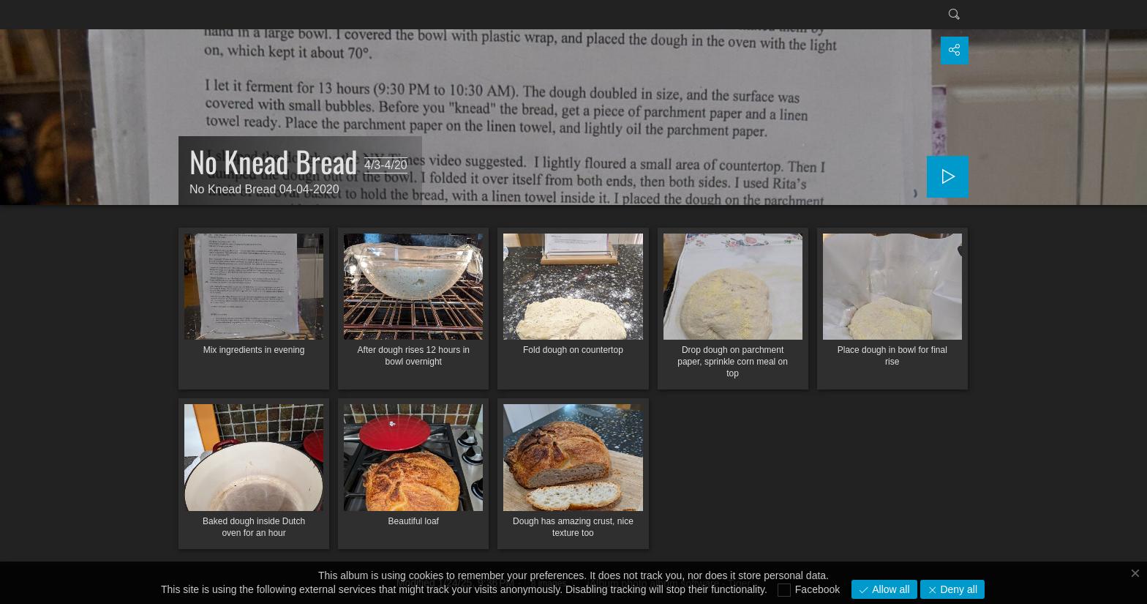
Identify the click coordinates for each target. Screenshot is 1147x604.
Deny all (957, 589)
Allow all (889, 589)
